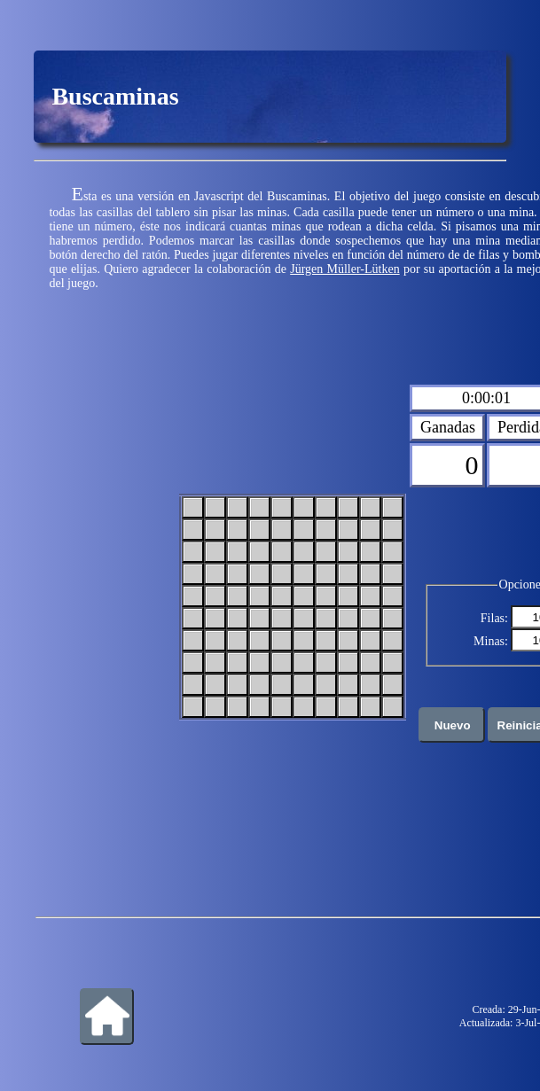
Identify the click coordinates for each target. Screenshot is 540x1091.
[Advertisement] (106, 605)
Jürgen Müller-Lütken (344, 269)
